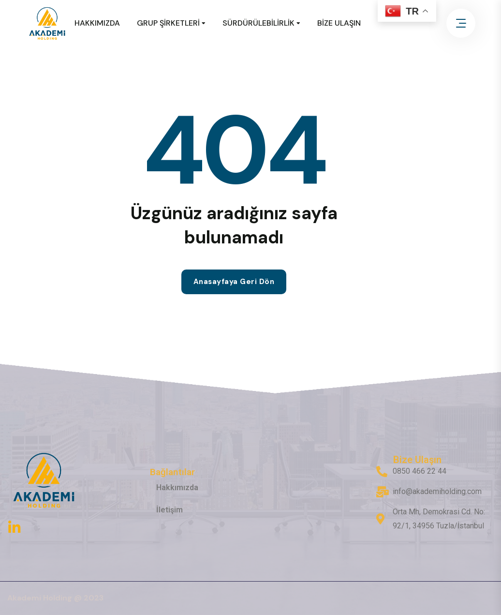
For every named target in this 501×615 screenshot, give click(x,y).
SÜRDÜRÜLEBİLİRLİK (258, 23)
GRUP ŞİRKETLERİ (168, 23)
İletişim (169, 509)
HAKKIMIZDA (97, 23)
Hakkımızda (177, 487)
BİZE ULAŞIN (339, 23)
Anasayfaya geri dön (234, 281)
